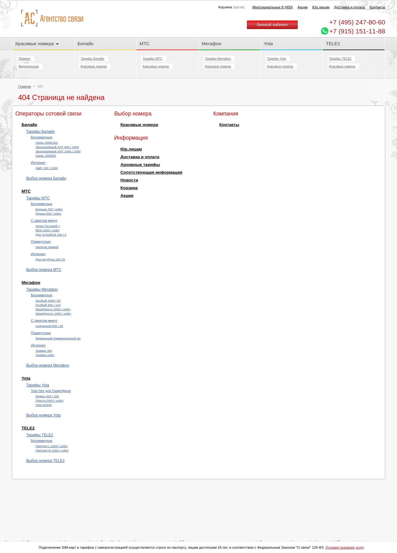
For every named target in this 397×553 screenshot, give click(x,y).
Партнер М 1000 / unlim (52, 450)
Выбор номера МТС (43, 270)
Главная (24, 86)
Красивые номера (37, 43)
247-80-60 (357, 22)
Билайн (86, 43)
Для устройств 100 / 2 (50, 234)
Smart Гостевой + (47, 226)
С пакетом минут (44, 220)
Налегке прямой (46, 247)
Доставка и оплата (349, 7)
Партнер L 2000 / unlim (51, 446)
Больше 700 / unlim (48, 209)
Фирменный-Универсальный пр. (58, 338)
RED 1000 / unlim (47, 230)
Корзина (129, 187)
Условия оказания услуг (344, 547)
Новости (129, 180)
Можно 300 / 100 (47, 396)
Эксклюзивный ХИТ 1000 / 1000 (57, 151)
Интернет (38, 162)
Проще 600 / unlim (48, 213)
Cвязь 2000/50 (45, 155)
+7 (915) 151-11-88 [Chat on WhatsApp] (357, 31)
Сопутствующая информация (151, 172)
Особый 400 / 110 (47, 305)
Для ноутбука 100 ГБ (50, 259)
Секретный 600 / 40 (49, 326)
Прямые (24, 58)
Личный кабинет (272, 24)
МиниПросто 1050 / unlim (53, 313)
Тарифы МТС (152, 58)
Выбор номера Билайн (46, 178)
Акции (302, 7)
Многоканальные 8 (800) (272, 7)
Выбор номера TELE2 (45, 461)
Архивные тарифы (140, 164)
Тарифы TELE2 (340, 58)
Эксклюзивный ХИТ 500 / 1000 (57, 147)
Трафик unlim (44, 355)
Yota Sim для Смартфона (50, 391)
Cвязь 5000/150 (46, 142)
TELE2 (333, 43)
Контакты (377, 7)
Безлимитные (41, 137)
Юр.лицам (320, 7)
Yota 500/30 (43, 405)
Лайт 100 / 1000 (46, 168)
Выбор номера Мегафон (47, 365)
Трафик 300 (43, 350)
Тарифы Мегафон (218, 58)
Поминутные (41, 241)
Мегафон (211, 43)
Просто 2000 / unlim (49, 400)
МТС (144, 43)
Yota (268, 43)
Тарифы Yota (276, 58)
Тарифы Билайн (93, 58)
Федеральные (28, 66)
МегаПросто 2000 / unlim (52, 309)
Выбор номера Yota (43, 415)
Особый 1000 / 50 (47, 300)
